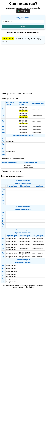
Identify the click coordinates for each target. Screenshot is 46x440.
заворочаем (36, 126)
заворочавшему (11, 244)
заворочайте (10, 151)
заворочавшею (24, 252)
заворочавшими (12, 279)
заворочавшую (24, 248)
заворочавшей (24, 241)
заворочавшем (11, 257)
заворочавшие (11, 265)
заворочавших (11, 268)
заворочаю (36, 109)
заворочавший (11, 238)
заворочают (36, 132)
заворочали (23, 126)
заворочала (23, 109)
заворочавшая (24, 238)
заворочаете (36, 129)
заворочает (36, 122)
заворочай (9, 141)
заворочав (27, 165)
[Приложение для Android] (23, 13)
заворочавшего (11, 241)
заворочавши (28, 167)
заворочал (23, 107)
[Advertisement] (23, 68)
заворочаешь (37, 115)
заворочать (27, 94)
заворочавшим (11, 253)
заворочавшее (37, 238)
